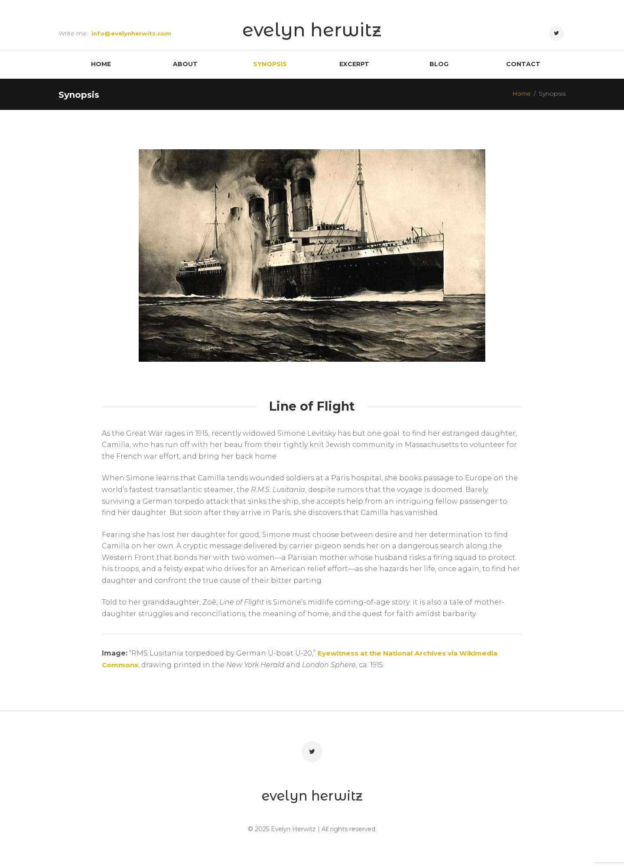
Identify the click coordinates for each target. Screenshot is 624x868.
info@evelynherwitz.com (133, 33)
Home (521, 95)
